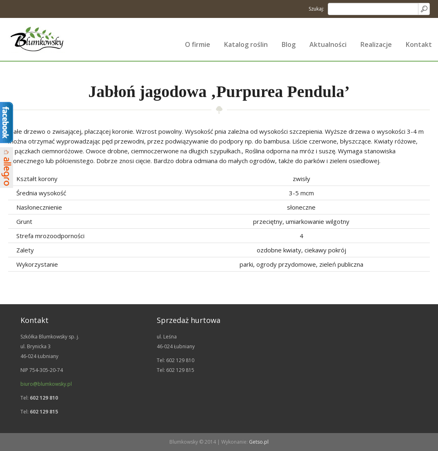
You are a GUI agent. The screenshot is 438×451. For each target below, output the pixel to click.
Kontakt (419, 44)
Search (423, 9)
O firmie (197, 44)
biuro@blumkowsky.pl (46, 383)
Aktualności (328, 44)
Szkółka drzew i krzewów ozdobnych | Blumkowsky (36, 39)
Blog (289, 44)
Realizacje (376, 44)
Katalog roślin (246, 44)
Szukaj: (316, 8)
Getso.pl (259, 441)
